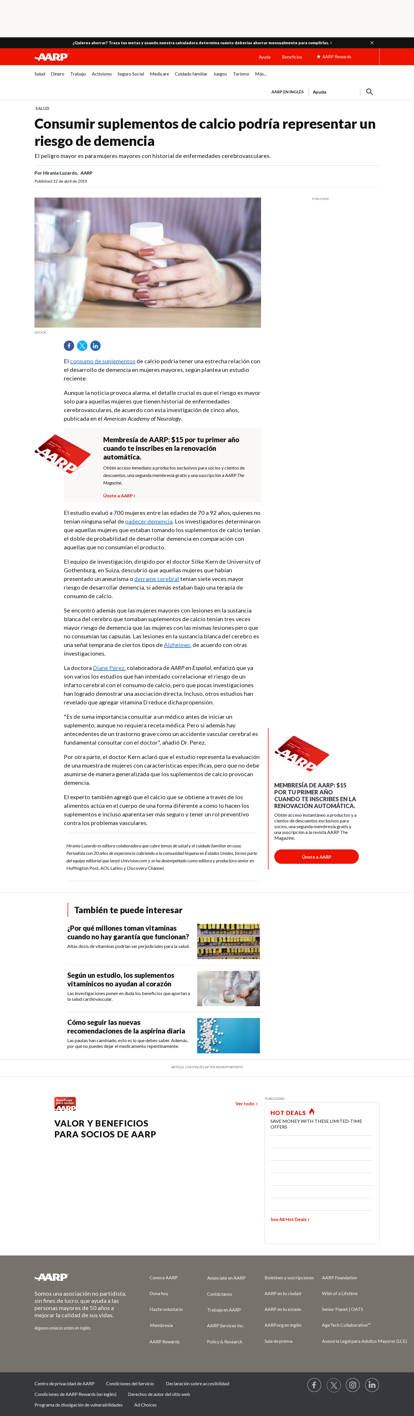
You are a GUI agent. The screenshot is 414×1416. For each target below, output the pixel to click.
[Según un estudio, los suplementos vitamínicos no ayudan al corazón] (165, 988)
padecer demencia (148, 521)
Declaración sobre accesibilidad (197, 1383)
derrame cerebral (156, 578)
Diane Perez (108, 667)
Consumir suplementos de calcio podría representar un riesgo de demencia (205, 132)
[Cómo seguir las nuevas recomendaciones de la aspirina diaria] (165, 1035)
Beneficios (292, 56)
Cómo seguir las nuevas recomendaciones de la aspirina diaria (126, 1026)
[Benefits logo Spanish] (65, 1109)
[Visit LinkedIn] (372, 1385)
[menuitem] (39, 77)
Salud (42, 108)
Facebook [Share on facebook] (71, 348)
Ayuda (265, 56)
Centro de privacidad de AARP (64, 1383)
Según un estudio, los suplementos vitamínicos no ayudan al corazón (120, 979)
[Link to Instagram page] (353, 1385)
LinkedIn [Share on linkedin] (97, 348)
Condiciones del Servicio (130, 1383)
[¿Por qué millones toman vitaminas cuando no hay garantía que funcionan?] (165, 941)
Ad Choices (145, 1404)
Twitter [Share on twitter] (84, 348)
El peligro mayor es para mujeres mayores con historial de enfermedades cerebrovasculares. (152, 155)
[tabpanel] (322, 91)
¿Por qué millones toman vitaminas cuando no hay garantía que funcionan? (128, 932)
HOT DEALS (288, 1112)
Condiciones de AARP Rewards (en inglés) (75, 1394)
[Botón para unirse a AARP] (316, 856)
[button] (372, 43)
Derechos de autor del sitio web (159, 1394)
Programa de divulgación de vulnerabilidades (78, 1404)
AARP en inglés (287, 91)
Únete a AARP (118, 495)
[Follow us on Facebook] (314, 1385)
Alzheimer (177, 644)
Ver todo (244, 1103)
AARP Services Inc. (225, 1325)
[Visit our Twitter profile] (334, 1385)
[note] (147, 332)
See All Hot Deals (289, 1219)
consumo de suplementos (102, 361)
